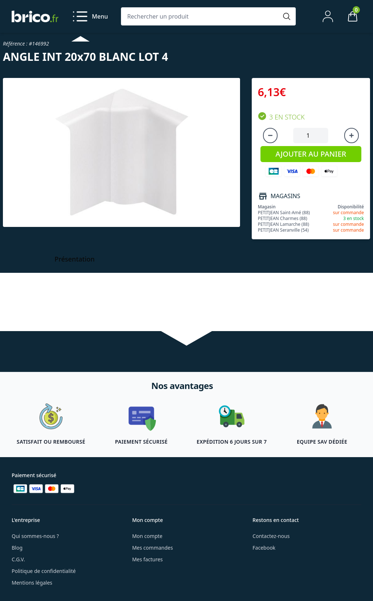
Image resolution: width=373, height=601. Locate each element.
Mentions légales (32, 582)
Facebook (263, 547)
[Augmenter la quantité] (351, 135)
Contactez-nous (271, 536)
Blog (17, 547)
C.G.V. (18, 559)
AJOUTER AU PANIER (310, 154)
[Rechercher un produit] (201, 16)
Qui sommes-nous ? (35, 536)
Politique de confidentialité (44, 570)
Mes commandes (152, 547)
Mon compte (147, 536)
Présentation (75, 259)
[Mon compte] (328, 16)
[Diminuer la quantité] (270, 135)
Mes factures (147, 559)
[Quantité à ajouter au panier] (310, 135)
